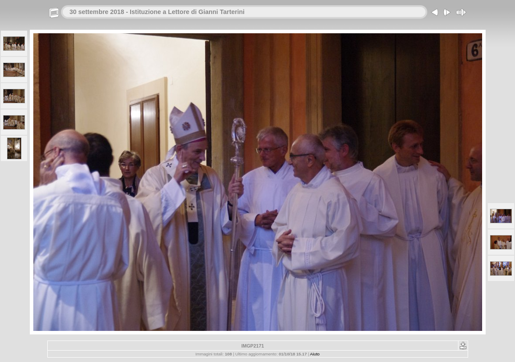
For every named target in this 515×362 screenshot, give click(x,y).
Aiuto (315, 353)
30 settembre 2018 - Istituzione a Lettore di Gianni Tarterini (157, 11)
